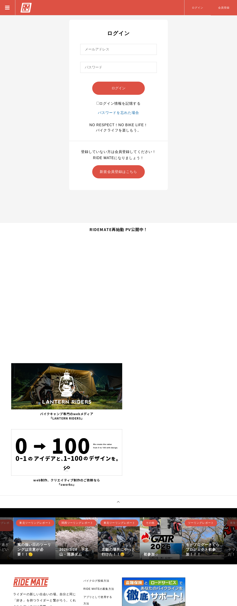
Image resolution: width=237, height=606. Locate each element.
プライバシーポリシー (97, 565)
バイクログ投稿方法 (96, 511)
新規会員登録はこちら (118, 172)
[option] (34, 469)
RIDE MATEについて (97, 542)
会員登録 (224, 7)
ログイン (197, 7)
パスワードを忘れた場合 (118, 113)
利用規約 (89, 573)
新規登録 (27, 549)
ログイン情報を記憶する (118, 103)
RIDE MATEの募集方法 (98, 519)
